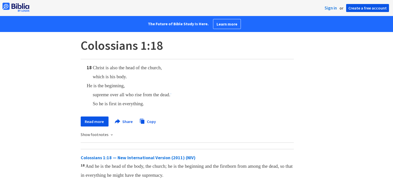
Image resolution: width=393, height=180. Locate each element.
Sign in (331, 8)
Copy (147, 121)
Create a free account (367, 8)
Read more (95, 121)
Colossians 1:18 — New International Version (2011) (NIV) (138, 157)
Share (124, 121)
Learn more (227, 24)
